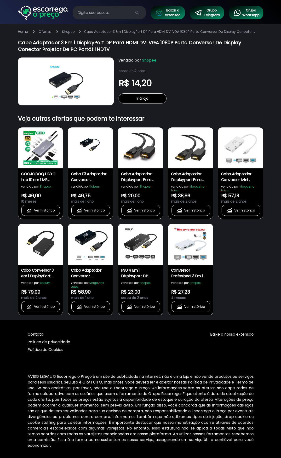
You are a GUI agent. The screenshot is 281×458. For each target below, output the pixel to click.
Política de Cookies (45, 349)
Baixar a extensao (167, 12)
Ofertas (45, 31)
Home (23, 31)
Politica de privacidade (49, 342)
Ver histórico (40, 210)
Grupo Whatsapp (246, 12)
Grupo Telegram (207, 12)
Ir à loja (142, 98)
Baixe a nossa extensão (232, 334)
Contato (35, 334)
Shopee (68, 31)
